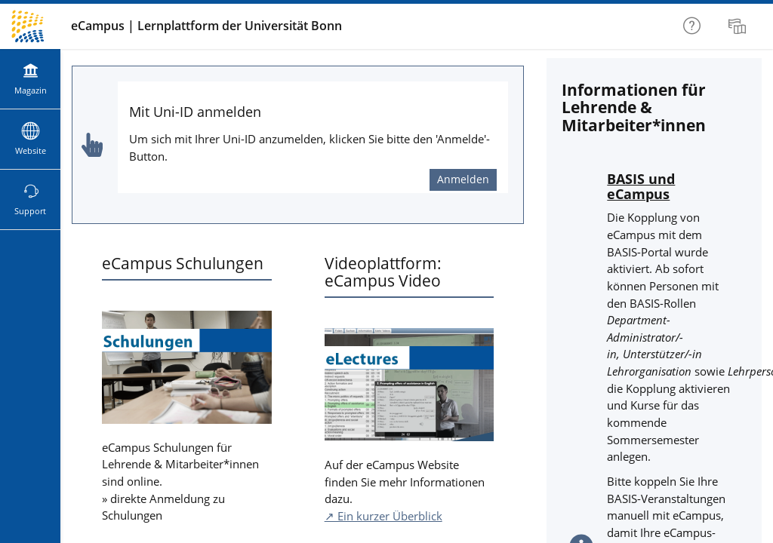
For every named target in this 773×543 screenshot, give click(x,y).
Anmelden (463, 179)
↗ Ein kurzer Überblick (383, 515)
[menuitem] (739, 26)
